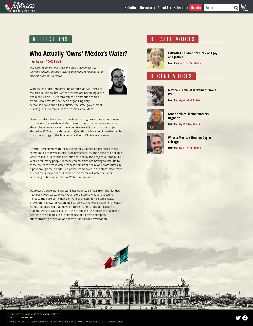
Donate (196, 7)
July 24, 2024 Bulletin (189, 100)
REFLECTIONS (50, 39)
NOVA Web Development (46, 314)
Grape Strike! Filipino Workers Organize (188, 116)
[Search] (218, 7)
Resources (147, 7)
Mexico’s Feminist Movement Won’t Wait (192, 92)
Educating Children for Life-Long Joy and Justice (192, 55)
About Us (164, 7)
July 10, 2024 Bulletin (189, 148)
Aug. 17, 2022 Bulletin (51, 61)
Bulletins (130, 7)
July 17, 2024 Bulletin (189, 124)
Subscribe (181, 7)
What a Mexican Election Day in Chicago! (189, 139)
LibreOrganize (27, 317)
